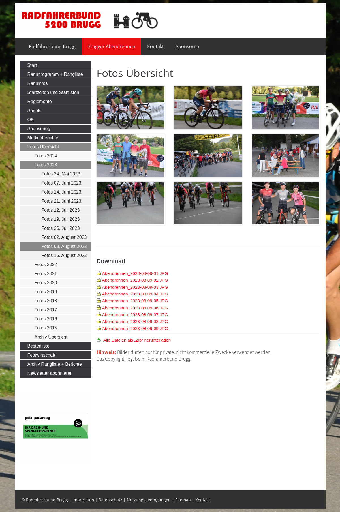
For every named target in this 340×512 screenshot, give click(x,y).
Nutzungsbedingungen (149, 499)
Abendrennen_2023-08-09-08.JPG (135, 321)
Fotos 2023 (45, 164)
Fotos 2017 (45, 309)
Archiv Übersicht (50, 337)
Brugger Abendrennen (111, 46)
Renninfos (37, 83)
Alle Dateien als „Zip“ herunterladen (137, 340)
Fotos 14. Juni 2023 (61, 192)
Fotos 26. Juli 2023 (60, 228)
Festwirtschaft (41, 355)
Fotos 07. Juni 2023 (61, 183)
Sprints (34, 110)
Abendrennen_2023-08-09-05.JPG (135, 300)
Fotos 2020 (45, 282)
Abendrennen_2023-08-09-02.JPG (135, 280)
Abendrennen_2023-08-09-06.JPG (135, 307)
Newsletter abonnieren (49, 373)
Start (32, 65)
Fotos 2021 (45, 273)
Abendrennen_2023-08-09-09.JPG (135, 328)
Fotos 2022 (45, 264)
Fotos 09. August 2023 (64, 246)
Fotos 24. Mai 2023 (60, 174)
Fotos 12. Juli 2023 (60, 210)
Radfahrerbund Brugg (52, 46)
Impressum (83, 499)
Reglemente (39, 101)
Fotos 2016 (45, 318)
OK (30, 119)
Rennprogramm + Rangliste (55, 74)
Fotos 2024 (45, 155)
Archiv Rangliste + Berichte (54, 364)
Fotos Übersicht (43, 146)
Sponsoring (38, 128)
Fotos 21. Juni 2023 (61, 201)
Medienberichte (42, 137)
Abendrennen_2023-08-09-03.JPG (135, 287)
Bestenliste (38, 346)
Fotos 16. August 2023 (64, 255)
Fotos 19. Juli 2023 (60, 219)
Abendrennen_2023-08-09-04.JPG (135, 294)
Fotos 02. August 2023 (64, 237)
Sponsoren (187, 46)
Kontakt (155, 46)
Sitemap (183, 499)
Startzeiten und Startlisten (53, 92)
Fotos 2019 (45, 291)
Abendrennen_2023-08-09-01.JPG (135, 273)
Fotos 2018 (45, 300)
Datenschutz (110, 499)
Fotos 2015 (45, 327)
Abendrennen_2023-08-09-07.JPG (135, 314)
